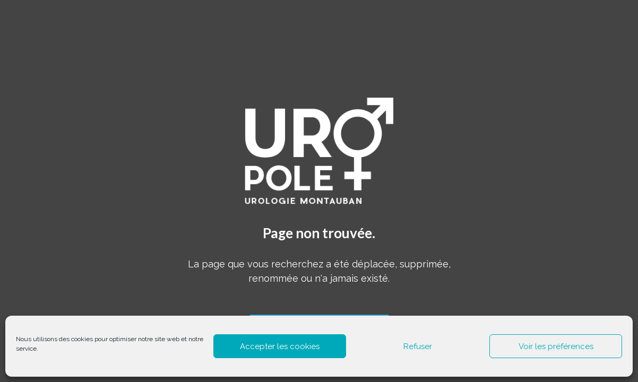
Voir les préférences (556, 346)
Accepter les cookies (280, 346)
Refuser (417, 346)
